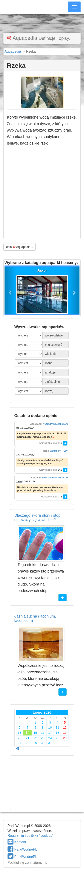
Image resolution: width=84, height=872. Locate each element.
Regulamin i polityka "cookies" (30, 835)
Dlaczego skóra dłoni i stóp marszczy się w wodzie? (37, 517)
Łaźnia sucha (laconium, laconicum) (35, 618)
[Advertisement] (42, 18)
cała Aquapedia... (19, 247)
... (53, 437)
